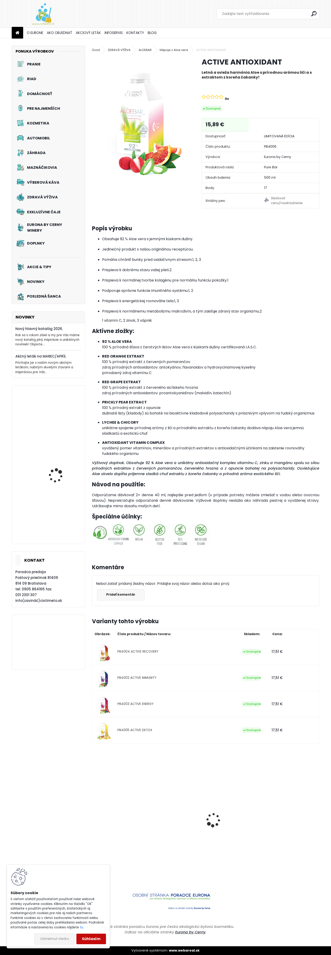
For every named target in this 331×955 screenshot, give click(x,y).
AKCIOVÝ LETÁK (88, 32)
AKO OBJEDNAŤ (59, 32)
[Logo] (43, 13)
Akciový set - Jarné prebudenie (57, 474)
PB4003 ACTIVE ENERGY (135, 704)
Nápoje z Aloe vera (174, 50)
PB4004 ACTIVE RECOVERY (137, 651)
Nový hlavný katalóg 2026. (39, 328)
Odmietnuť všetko (54, 939)
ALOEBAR (145, 50)
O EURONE (35, 32)
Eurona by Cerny (190, 932)
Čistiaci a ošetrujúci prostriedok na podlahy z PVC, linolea (175, 849)
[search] (314, 13)
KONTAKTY (135, 32)
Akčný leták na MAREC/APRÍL (40, 356)
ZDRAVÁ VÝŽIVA (119, 50)
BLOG (152, 32)
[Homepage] (17, 33)
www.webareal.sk (184, 950)
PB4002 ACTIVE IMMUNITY (136, 678)
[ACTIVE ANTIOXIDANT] (139, 120)
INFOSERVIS (114, 32)
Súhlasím (91, 938)
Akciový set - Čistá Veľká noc (57, 422)
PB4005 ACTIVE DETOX (134, 730)
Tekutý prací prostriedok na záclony (62, 526)
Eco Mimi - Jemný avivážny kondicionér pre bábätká (290, 845)
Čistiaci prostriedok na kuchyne (231, 845)
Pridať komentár (121, 594)
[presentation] (94, 812)
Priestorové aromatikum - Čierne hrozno (118, 843)
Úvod (96, 50)
